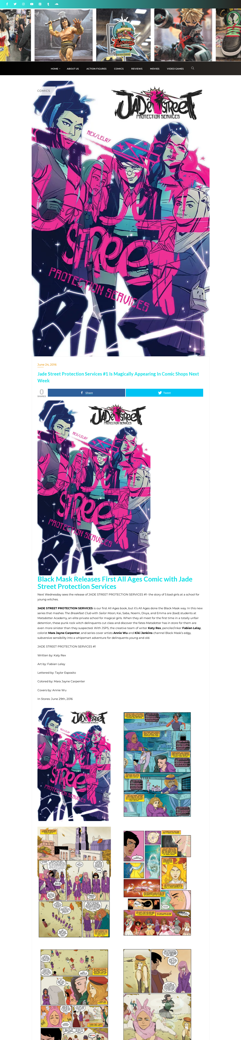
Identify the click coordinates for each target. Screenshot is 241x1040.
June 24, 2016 (46, 364)
